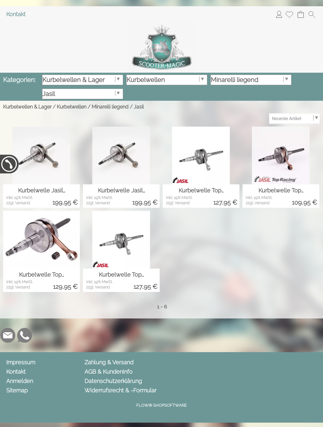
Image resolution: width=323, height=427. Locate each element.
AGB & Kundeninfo (108, 371)
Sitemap (17, 390)
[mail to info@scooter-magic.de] (8, 335)
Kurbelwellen (71, 107)
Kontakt (16, 14)
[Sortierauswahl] (294, 118)
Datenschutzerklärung (113, 381)
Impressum (20, 362)
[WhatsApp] (24, 335)
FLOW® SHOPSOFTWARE (161, 405)
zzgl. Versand (18, 203)
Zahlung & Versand (108, 362)
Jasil (139, 107)
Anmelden (279, 14)
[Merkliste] (289, 14)
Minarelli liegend (110, 107)
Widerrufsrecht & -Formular (120, 390)
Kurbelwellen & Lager (27, 107)
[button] (312, 14)
